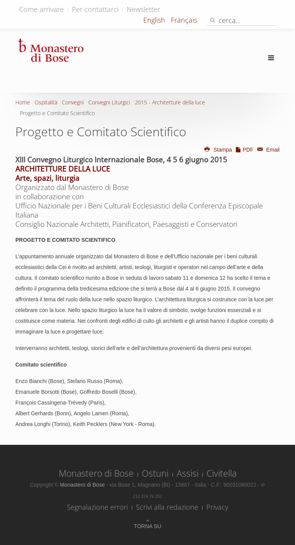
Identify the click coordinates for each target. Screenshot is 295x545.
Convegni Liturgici (109, 102)
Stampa (218, 150)
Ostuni (155, 473)
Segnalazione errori (97, 507)
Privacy (217, 507)
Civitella (222, 473)
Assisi (188, 473)
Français (184, 20)
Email (267, 150)
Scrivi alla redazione (167, 507)
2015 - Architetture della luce (170, 102)
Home (22, 102)
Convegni (73, 102)
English (155, 20)
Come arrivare (41, 9)
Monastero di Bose (96, 473)
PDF (244, 150)
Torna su (147, 526)
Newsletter (143, 9)
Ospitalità (46, 102)
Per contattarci (95, 9)
